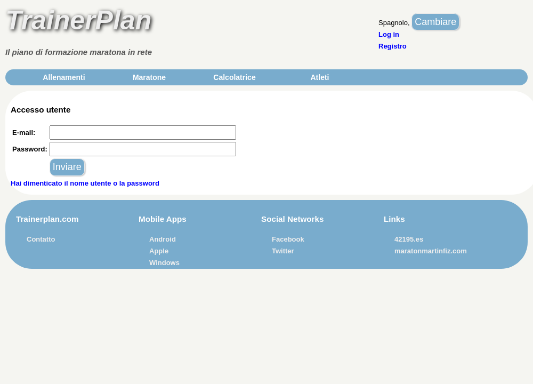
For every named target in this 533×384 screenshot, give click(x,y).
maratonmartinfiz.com (430, 251)
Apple (158, 251)
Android (162, 239)
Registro (392, 46)
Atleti (320, 77)
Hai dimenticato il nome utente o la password (85, 183)
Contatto (41, 239)
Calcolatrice (234, 77)
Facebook (288, 239)
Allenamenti (64, 77)
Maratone (149, 77)
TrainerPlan (78, 20)
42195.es (408, 239)
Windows (164, 263)
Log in (388, 34)
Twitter (283, 251)
